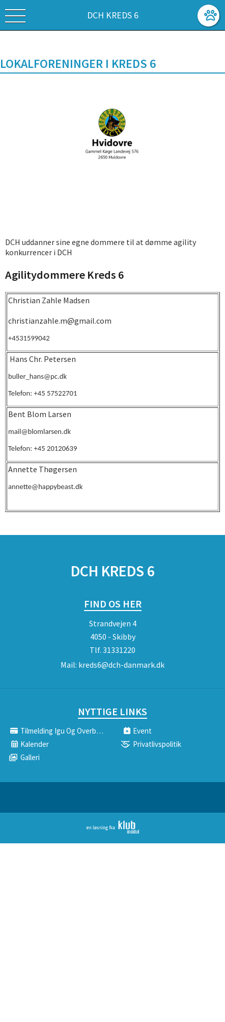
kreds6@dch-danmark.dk (121, 665)
